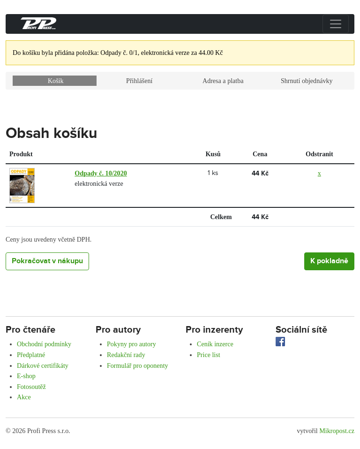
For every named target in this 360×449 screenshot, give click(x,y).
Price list (208, 354)
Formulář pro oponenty (137, 365)
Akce (24, 397)
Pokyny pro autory (131, 344)
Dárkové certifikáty (42, 365)
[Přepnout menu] (335, 24)
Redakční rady (126, 354)
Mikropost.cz (336, 430)
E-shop (26, 376)
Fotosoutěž (31, 386)
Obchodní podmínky (44, 344)
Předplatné (31, 354)
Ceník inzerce (215, 344)
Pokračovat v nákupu (47, 261)
